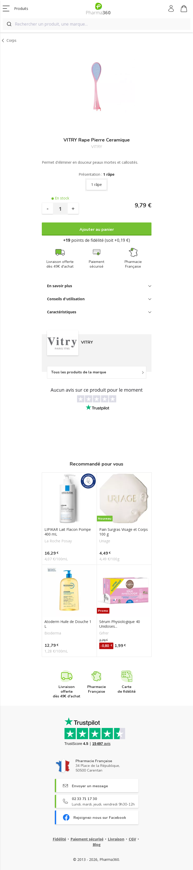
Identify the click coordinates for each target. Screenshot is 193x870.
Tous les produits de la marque (78, 372)
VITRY (96, 147)
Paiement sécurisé (87, 839)
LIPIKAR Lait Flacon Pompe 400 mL (67, 532)
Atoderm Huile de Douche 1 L (67, 624)
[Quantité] (60, 208)
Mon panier (184, 9)
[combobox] (96, 24)
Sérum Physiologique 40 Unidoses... (119, 624)
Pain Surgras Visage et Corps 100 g (123, 532)
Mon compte (171, 8)
